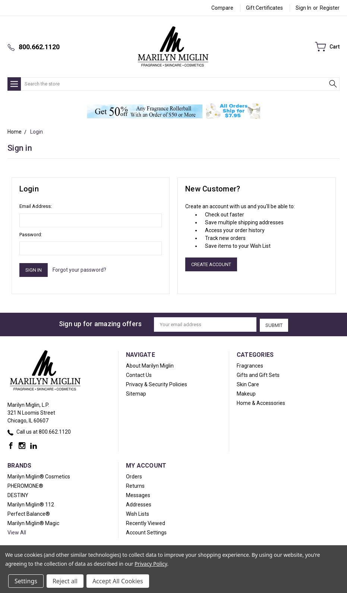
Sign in (303, 8)
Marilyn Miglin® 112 (30, 504)
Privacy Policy (151, 563)
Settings (26, 581)
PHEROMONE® (25, 485)
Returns (135, 485)
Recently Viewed (145, 522)
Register (330, 8)
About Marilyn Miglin (150, 365)
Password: (30, 234)
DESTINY (17, 494)
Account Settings (146, 532)
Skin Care (248, 384)
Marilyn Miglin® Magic (33, 522)
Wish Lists (137, 513)
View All (16, 532)
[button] (144, 111)
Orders (134, 476)
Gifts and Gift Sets (258, 374)
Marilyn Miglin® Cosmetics (38, 476)
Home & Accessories (261, 402)
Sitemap (136, 393)
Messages (138, 494)
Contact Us (139, 374)
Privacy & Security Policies (156, 384)
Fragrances (250, 365)
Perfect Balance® (28, 513)
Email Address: (35, 206)
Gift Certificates (264, 8)
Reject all (65, 581)
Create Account (211, 264)
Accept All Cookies (117, 581)
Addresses (138, 504)
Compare (222, 8)
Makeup (246, 393)
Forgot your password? (79, 270)
